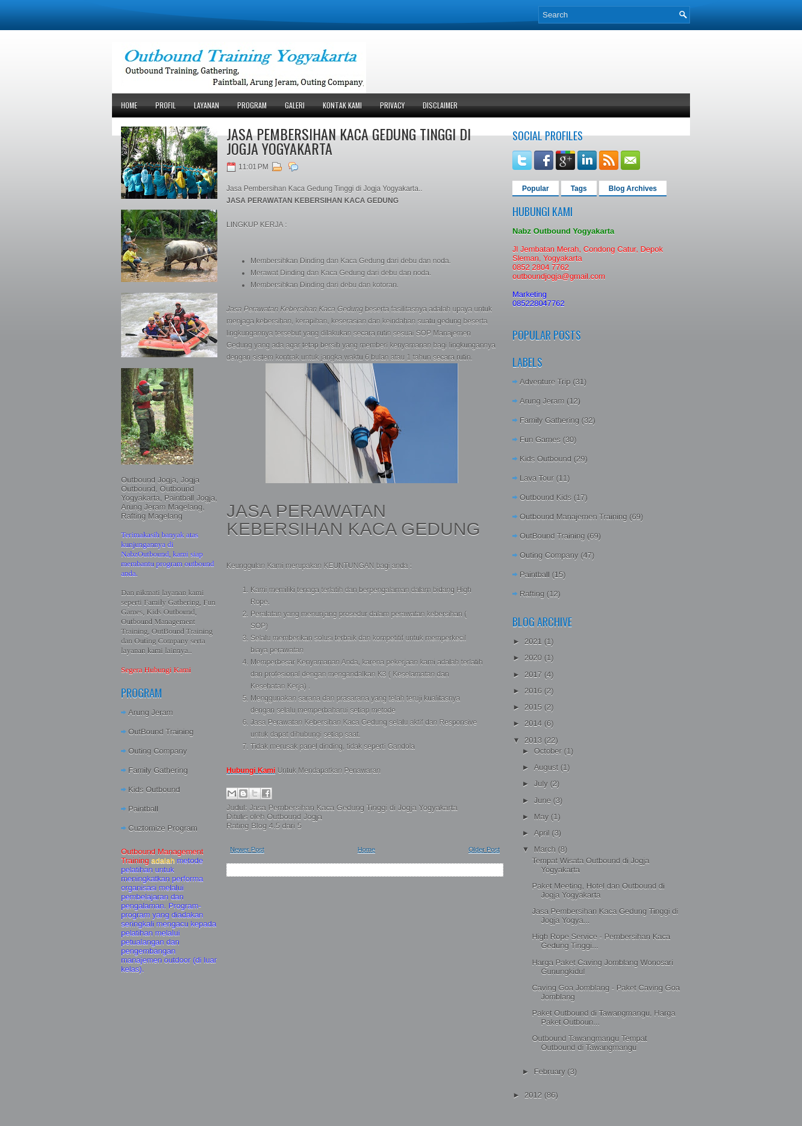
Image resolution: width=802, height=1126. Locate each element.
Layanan (206, 105)
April (543, 832)
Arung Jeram (150, 712)
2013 (534, 740)
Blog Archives (633, 188)
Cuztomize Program (162, 828)
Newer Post (247, 849)
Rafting (532, 593)
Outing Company (157, 750)
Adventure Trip (545, 381)
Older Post (484, 849)
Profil (165, 105)
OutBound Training (160, 731)
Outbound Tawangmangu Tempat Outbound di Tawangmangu (589, 1043)
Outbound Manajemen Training (573, 516)
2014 (534, 723)
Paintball (143, 808)
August (547, 767)
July (542, 783)
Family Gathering (158, 770)
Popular (535, 188)
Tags (579, 188)
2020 (534, 657)
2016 (534, 690)
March (546, 849)
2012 (534, 1094)
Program (252, 105)
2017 (534, 674)
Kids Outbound (154, 789)
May (542, 816)
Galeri (295, 105)
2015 (534, 707)
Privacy (392, 105)
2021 (534, 641)
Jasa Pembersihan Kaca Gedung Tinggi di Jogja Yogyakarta (348, 141)
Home (129, 105)
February (551, 1071)
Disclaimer (440, 105)
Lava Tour (537, 478)
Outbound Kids (545, 497)
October (549, 750)
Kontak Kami (342, 105)
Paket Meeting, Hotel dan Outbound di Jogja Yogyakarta (598, 890)
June (543, 800)
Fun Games (540, 439)
